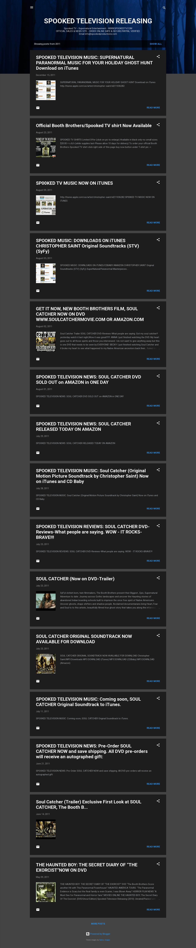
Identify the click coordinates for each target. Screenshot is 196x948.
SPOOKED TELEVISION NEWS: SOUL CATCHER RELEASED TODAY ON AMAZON (83, 426)
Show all (156, 44)
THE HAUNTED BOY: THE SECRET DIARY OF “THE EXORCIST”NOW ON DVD (86, 867)
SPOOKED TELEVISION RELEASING (98, 21)
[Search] (164, 8)
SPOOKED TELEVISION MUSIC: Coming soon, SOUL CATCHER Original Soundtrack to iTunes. (88, 701)
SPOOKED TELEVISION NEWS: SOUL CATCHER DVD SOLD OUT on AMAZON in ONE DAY (88, 379)
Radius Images (104, 940)
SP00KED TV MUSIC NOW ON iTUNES (74, 183)
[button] (158, 57)
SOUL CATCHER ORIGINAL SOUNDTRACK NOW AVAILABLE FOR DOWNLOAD (84, 639)
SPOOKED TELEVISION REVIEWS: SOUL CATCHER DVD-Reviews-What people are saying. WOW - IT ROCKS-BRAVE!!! (93, 532)
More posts (98, 924)
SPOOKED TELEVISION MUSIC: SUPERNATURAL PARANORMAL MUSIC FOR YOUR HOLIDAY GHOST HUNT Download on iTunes (94, 63)
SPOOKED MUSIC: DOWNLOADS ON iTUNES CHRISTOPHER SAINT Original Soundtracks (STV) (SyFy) (87, 246)
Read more (153, 107)
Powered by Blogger (98, 933)
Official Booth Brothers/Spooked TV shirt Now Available (94, 125)
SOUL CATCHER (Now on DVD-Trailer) (75, 578)
